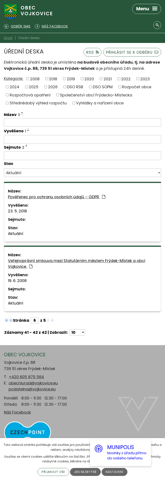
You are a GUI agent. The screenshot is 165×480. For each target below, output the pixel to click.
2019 (71, 78)
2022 (126, 78)
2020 (89, 78)
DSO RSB (75, 87)
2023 (145, 78)
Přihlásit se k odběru (132, 52)
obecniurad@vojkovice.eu (33, 383)
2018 (53, 78)
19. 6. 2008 (17, 280)
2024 (14, 87)
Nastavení (114, 472)
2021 (108, 78)
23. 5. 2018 (17, 211)
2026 (53, 87)
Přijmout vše (53, 472)
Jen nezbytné (85, 472)
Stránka (21, 320)
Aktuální (15, 233)
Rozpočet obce (136, 87)
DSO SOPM (103, 87)
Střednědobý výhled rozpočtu (38, 103)
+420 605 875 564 (26, 376)
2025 (33, 87)
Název (12, 114)
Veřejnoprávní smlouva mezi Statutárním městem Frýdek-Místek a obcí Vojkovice (76, 263)
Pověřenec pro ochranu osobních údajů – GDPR (56, 197)
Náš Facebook (17, 412)
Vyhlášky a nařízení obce (100, 103)
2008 (35, 78)
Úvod (8, 38)
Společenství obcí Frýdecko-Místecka (96, 95)
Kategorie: (13, 78)
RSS (92, 52)
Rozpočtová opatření (30, 95)
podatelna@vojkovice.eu (32, 389)
